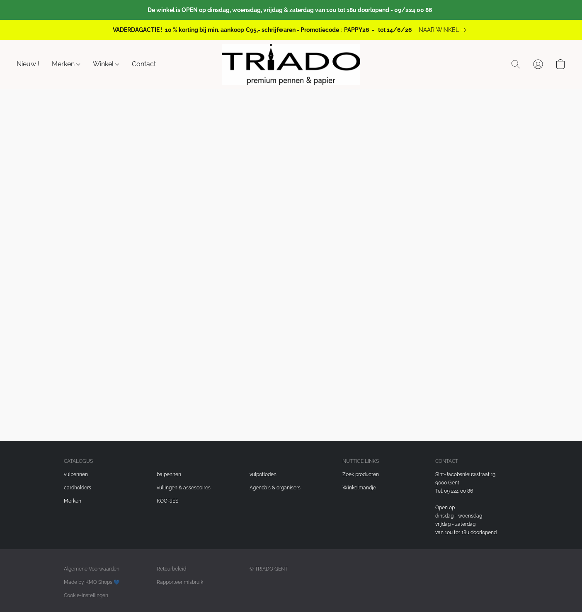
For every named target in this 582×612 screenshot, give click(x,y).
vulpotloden (263, 474)
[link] (444, 30)
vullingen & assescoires (184, 488)
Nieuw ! (28, 64)
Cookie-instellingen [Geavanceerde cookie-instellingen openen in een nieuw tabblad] (86, 595)
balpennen (169, 474)
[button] (291, 64)
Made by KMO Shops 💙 (92, 582)
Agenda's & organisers (275, 488)
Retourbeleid (171, 569)
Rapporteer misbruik (180, 582)
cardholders (77, 488)
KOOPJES (167, 501)
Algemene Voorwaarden (91, 569)
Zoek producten (360, 474)
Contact (144, 64)
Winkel (106, 64)
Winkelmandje (359, 488)
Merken (66, 64)
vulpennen (76, 474)
